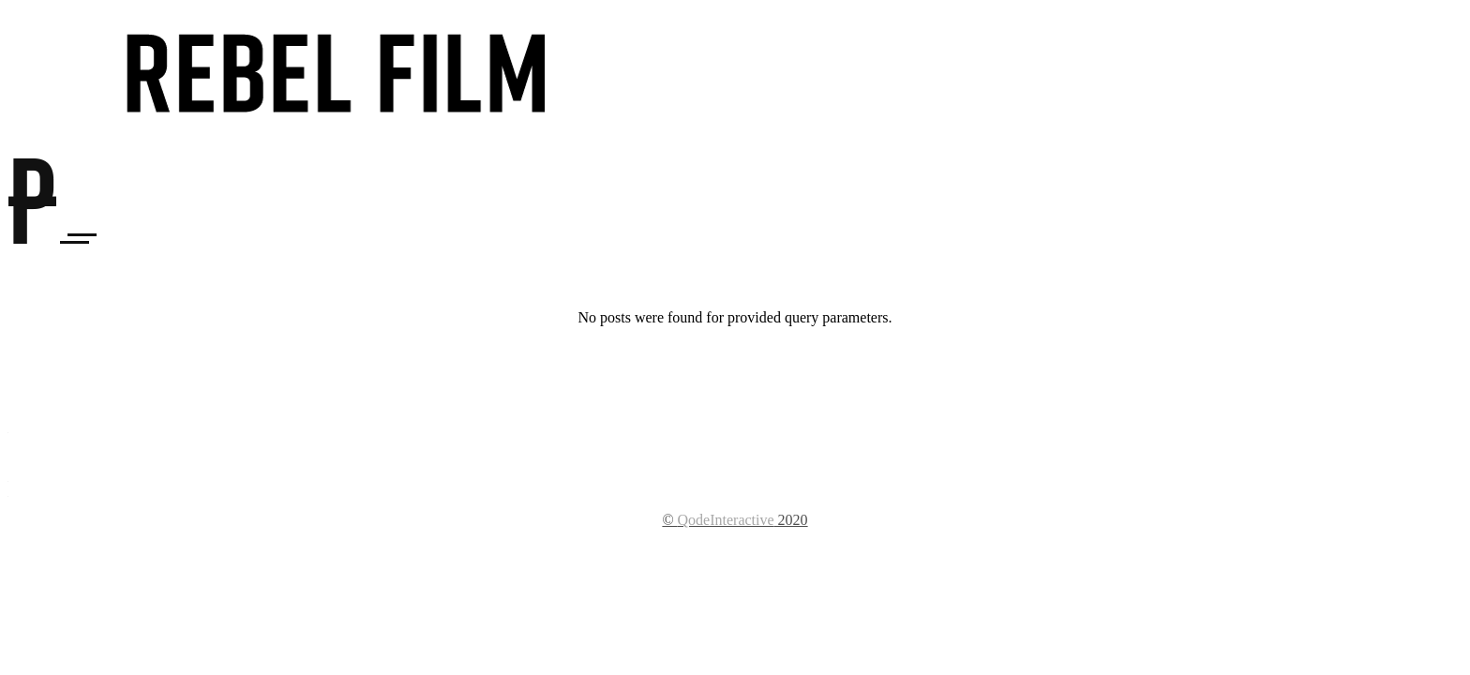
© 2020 (734, 520)
